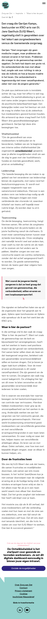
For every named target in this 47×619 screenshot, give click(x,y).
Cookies (23, 594)
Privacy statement (23, 591)
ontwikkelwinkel (23, 151)
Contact (23, 588)
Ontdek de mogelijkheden (23, 568)
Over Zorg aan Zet (23, 585)
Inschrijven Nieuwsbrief (23, 597)
